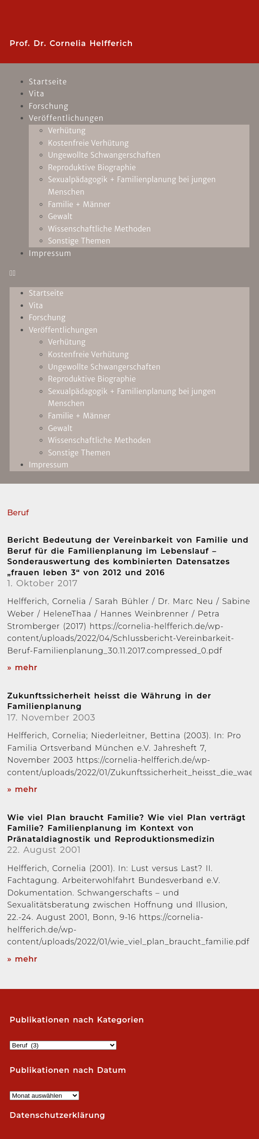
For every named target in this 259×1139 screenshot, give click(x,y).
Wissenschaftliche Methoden (99, 228)
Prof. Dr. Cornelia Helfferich (71, 43)
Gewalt (60, 216)
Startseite (48, 81)
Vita (36, 305)
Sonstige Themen (79, 240)
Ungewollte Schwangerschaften (104, 155)
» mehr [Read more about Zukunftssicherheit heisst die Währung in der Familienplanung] (22, 789)
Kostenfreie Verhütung (88, 143)
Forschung (47, 317)
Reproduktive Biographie (92, 167)
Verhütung (67, 130)
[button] (129, 273)
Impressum (50, 253)
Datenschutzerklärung (58, 1115)
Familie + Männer (79, 204)
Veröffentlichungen (66, 118)
